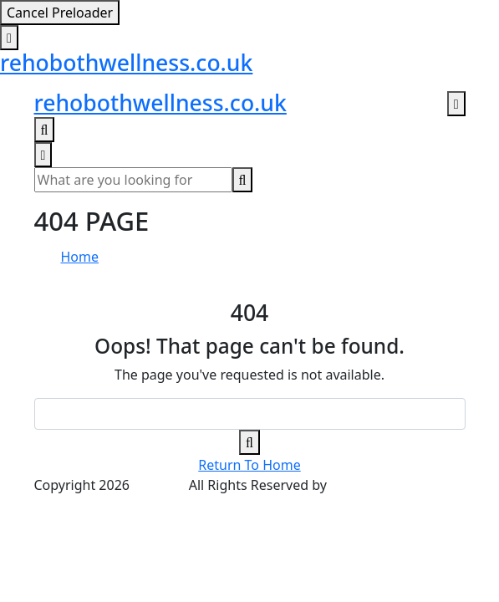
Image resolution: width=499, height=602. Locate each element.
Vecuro (352, 485)
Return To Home (249, 465)
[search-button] (242, 179)
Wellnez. (159, 485)
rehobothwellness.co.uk (126, 63)
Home (80, 256)
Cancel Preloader (60, 12)
